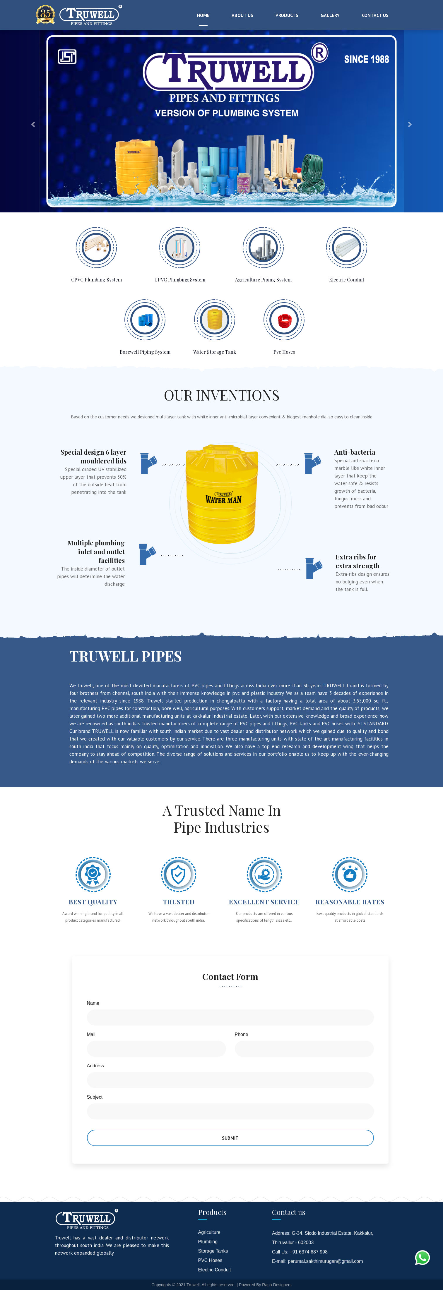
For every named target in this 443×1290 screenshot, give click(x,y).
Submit (230, 1138)
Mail (91, 1034)
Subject (94, 1097)
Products (287, 15)
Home (203, 15)
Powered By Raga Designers (265, 1284)
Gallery (330, 15)
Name (93, 1003)
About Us (242, 15)
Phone (241, 1034)
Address (95, 1065)
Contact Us (375, 15)
